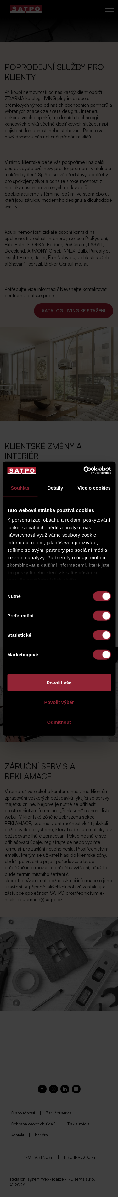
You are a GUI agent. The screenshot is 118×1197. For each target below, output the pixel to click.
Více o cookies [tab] (94, 487)
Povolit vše (59, 682)
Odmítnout (59, 721)
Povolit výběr (59, 702)
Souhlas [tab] (20, 487)
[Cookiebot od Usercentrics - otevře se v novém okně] (84, 470)
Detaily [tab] (55, 487)
